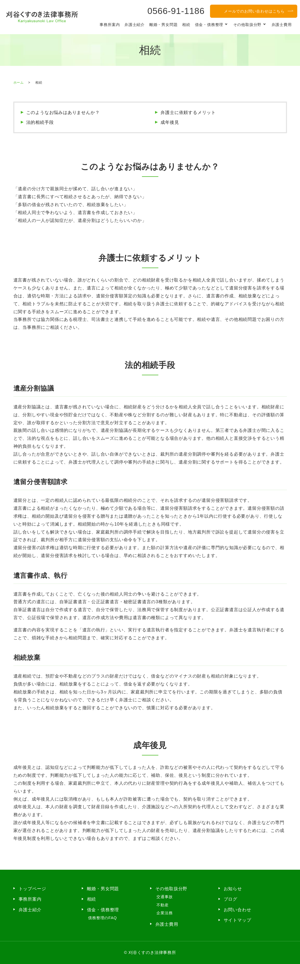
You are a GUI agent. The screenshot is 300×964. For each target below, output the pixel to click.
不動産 (162, 905)
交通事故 (164, 897)
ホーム (18, 82)
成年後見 (170, 122)
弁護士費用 (282, 24)
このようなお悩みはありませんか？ (63, 112)
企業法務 (164, 913)
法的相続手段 (40, 122)
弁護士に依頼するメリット (188, 112)
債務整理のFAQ (102, 918)
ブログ (230, 899)
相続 (186, 24)
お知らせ (233, 888)
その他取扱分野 (247, 24)
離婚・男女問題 (163, 24)
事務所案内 (110, 24)
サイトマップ (237, 920)
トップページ (32, 888)
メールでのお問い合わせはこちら (254, 11)
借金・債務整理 (209, 24)
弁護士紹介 (134, 24)
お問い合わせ (237, 909)
